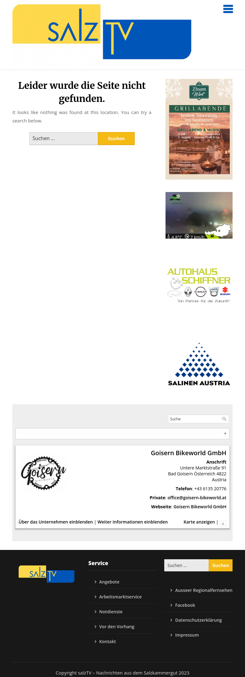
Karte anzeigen (199, 522)
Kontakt (107, 641)
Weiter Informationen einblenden (133, 522)
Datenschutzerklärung (198, 620)
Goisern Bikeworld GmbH (200, 507)
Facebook (185, 605)
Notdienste (111, 612)
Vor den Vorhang (116, 626)
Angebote (109, 582)
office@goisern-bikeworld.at (197, 498)
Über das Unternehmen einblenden (56, 522)
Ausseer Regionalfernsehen (204, 590)
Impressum (187, 635)
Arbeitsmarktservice (120, 597)
